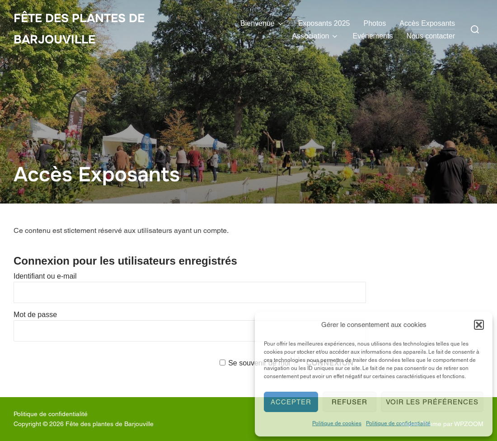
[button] (478, 324)
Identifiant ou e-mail (45, 276)
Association (315, 36)
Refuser (349, 402)
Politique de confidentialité (398, 423)
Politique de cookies (336, 423)
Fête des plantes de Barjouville (79, 29)
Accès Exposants (427, 23)
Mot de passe (35, 314)
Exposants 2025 (324, 23)
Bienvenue (262, 23)
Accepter (291, 402)
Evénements (372, 36)
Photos (374, 23)
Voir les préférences (432, 402)
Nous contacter (430, 36)
